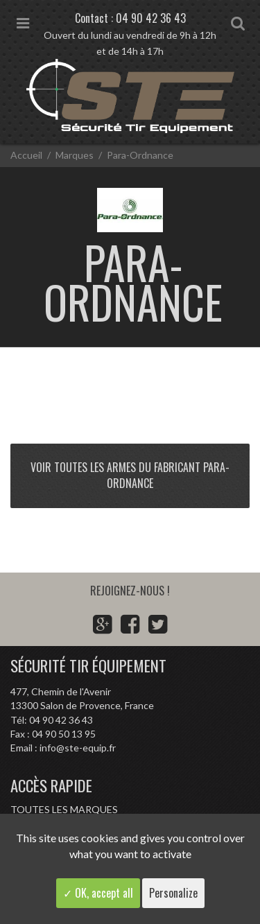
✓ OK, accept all (98, 892)
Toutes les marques (64, 809)
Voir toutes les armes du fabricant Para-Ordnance (130, 475)
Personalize (173, 892)
